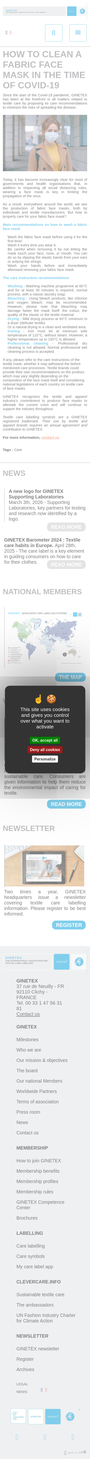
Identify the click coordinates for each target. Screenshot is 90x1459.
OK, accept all (45, 740)
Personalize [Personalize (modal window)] (45, 759)
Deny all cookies (45, 749)
